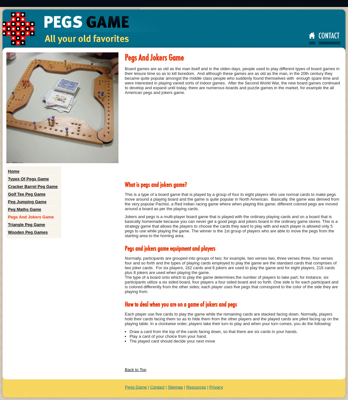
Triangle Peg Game (26, 224)
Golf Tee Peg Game (26, 194)
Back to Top (135, 369)
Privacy (216, 387)
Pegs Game (136, 387)
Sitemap (175, 387)
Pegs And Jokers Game (31, 217)
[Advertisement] (174, 3)
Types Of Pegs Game (28, 179)
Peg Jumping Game (27, 201)
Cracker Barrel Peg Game (33, 186)
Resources (196, 387)
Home (13, 171)
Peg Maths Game (24, 209)
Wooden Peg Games (28, 232)
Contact (157, 387)
